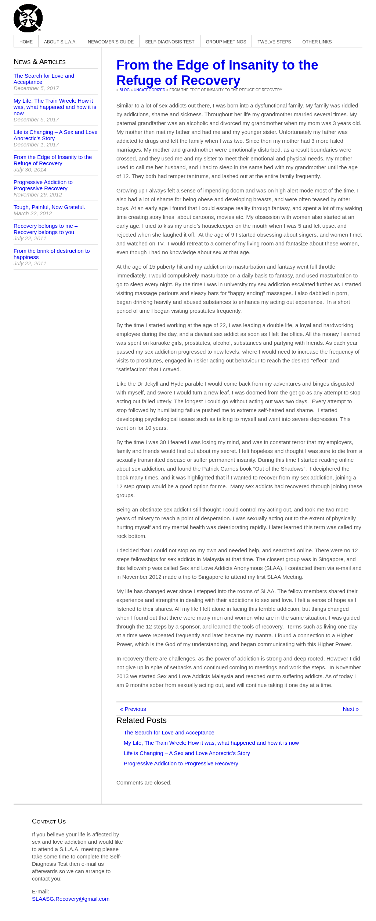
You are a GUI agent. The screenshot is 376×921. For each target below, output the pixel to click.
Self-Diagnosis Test (169, 42)
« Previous (133, 709)
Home (26, 42)
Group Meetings (226, 42)
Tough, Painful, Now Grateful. (49, 207)
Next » (351, 709)
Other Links (317, 42)
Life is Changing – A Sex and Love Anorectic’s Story (187, 753)
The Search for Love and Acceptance (169, 732)
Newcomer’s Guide (111, 42)
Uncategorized (149, 90)
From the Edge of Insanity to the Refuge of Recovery (217, 72)
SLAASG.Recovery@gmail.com (70, 899)
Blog (124, 90)
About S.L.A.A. (60, 42)
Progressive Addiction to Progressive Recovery (181, 763)
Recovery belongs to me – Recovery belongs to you (45, 229)
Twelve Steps (274, 42)
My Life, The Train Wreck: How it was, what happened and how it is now (211, 743)
